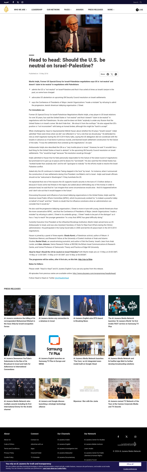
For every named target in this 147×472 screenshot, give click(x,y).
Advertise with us (37, 444)
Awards (79, 10)
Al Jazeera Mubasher (64, 453)
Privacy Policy (9, 453)
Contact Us (35, 440)
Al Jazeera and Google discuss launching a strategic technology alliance (52, 404)
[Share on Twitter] (112, 74)
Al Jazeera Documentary (66, 457)
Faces (67, 10)
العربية (6, 2)
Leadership (36, 10)
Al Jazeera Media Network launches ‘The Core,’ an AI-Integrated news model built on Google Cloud (88, 361)
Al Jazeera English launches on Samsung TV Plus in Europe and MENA (52, 361)
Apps (32, 448)
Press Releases (95, 10)
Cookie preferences (130, 469)
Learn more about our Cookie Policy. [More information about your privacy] (54, 468)
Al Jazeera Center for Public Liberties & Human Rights (94, 454)
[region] (73, 466)
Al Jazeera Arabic (63, 440)
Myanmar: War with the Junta (86, 401)
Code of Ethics (9, 444)
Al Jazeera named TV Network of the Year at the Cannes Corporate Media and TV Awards (123, 404)
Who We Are (20, 10)
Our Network (53, 10)
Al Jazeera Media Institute (93, 444)
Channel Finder (36, 453)
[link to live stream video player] (139, 7)
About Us (7, 440)
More (111, 10)
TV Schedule (35, 457)
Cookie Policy (8, 457)
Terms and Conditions (12, 448)
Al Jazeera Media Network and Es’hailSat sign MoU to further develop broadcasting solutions (121, 361)
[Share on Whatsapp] (116, 74)
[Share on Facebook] (108, 74)
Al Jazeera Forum (90, 460)
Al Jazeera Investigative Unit (67, 448)
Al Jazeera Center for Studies (94, 440)
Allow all (130, 464)
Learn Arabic (88, 448)
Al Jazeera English (63, 444)
